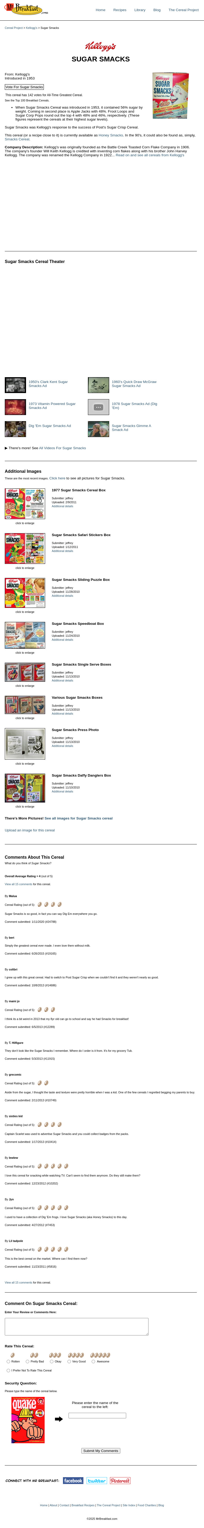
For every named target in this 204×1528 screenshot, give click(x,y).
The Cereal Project (184, 10)
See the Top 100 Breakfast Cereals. (27, 100)
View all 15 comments (18, 884)
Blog (156, 10)
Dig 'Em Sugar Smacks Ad (50, 426)
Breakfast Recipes (82, 1508)
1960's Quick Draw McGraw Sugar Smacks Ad (134, 384)
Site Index (129, 1508)
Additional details (62, 506)
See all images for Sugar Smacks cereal (79, 818)
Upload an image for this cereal (30, 830)
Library (140, 10)
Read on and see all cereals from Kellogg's (150, 155)
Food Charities (147, 1508)
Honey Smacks (111, 135)
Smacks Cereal (17, 139)
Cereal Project (14, 27)
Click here (57, 478)
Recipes (119, 10)
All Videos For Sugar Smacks (62, 448)
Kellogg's (31, 27)
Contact (64, 1508)
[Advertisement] (84, 205)
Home (100, 10)
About (53, 1508)
